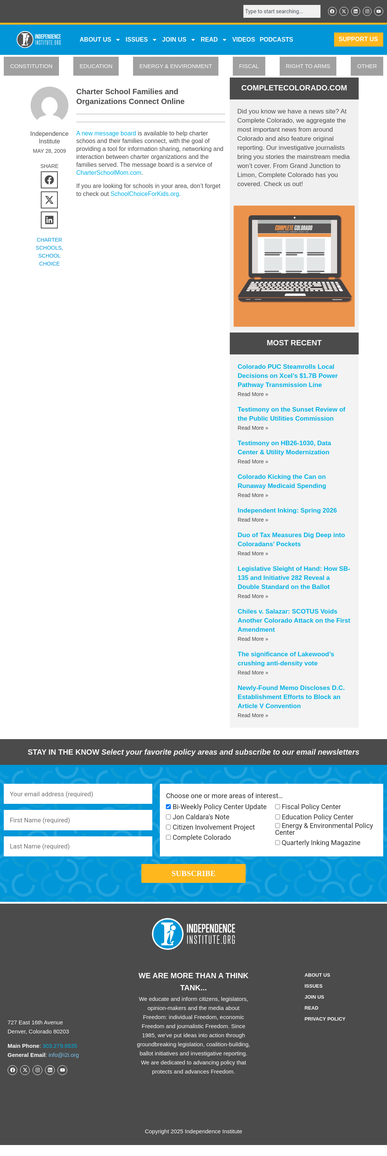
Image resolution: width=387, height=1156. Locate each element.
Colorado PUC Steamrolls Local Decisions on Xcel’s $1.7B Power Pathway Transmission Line (288, 377)
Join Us (314, 1008)
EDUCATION (95, 67)
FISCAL (249, 67)
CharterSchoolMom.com (109, 173)
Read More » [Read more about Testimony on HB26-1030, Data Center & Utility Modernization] (253, 463)
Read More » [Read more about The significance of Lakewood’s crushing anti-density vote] (253, 674)
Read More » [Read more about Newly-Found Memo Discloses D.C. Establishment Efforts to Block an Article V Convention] (253, 716)
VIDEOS (243, 40)
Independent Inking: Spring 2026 (287, 511)
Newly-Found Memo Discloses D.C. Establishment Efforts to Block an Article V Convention (291, 698)
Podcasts (276, 40)
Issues (141, 40)
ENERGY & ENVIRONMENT (175, 67)
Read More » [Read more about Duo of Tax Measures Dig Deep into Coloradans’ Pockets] (253, 555)
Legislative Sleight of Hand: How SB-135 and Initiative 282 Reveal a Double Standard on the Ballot (294, 579)
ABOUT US (100, 40)
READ (214, 40)
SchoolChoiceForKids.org (144, 194)
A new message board (106, 134)
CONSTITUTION (31, 67)
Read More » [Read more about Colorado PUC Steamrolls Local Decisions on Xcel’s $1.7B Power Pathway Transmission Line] (253, 395)
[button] (49, 180)
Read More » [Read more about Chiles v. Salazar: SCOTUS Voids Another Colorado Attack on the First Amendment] (253, 640)
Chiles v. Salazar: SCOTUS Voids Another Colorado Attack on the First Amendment (294, 621)
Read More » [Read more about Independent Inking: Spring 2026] (253, 521)
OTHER (367, 67)
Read (312, 1019)
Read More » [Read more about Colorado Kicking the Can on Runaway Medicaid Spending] (253, 496)
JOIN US (179, 40)
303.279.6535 (60, 1056)
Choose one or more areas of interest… (224, 796)
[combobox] (277, 11)
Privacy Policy (325, 1030)
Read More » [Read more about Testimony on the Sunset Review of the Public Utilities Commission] (253, 429)
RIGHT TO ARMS (308, 67)
